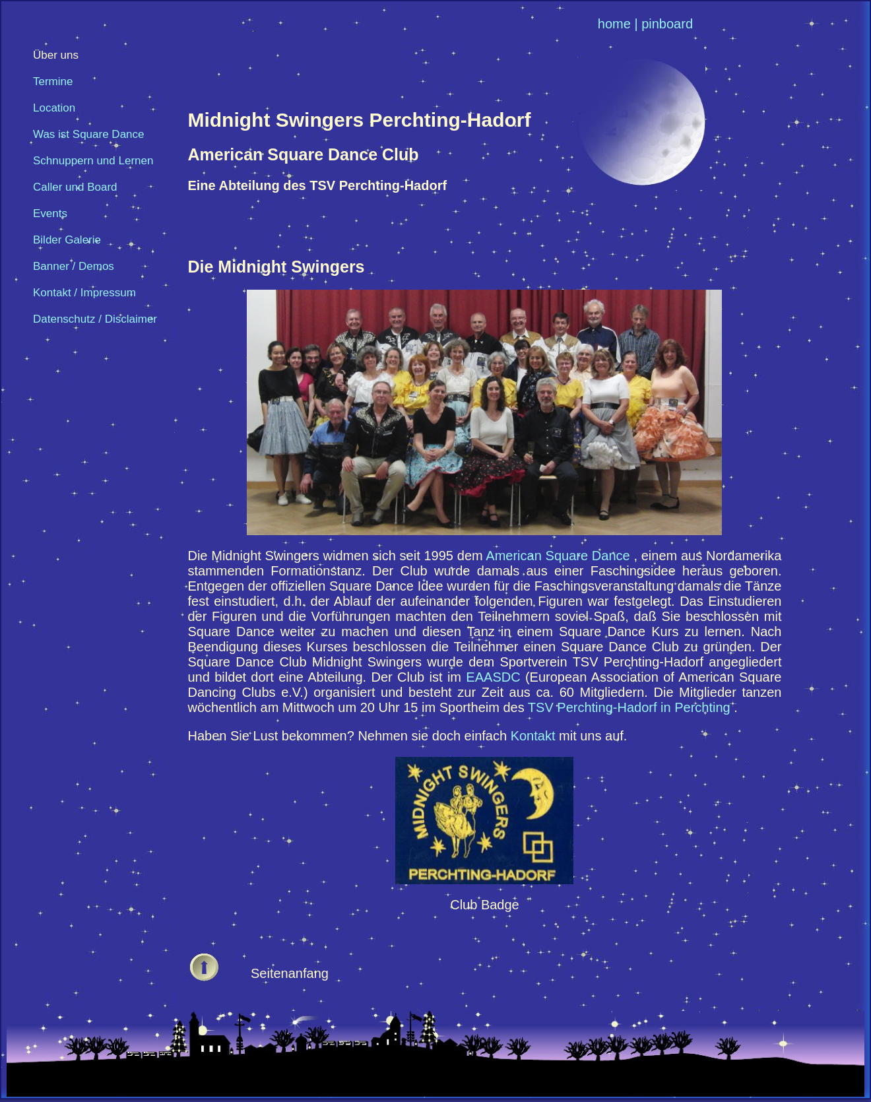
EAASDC (495, 677)
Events (50, 213)
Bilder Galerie (67, 240)
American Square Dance (559, 555)
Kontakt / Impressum (84, 292)
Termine (53, 81)
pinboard (667, 23)
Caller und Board (75, 187)
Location (54, 108)
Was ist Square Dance (89, 134)
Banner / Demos (73, 266)
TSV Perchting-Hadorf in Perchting (631, 707)
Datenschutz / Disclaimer (95, 319)
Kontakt (535, 736)
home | (618, 23)
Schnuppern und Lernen (93, 160)
